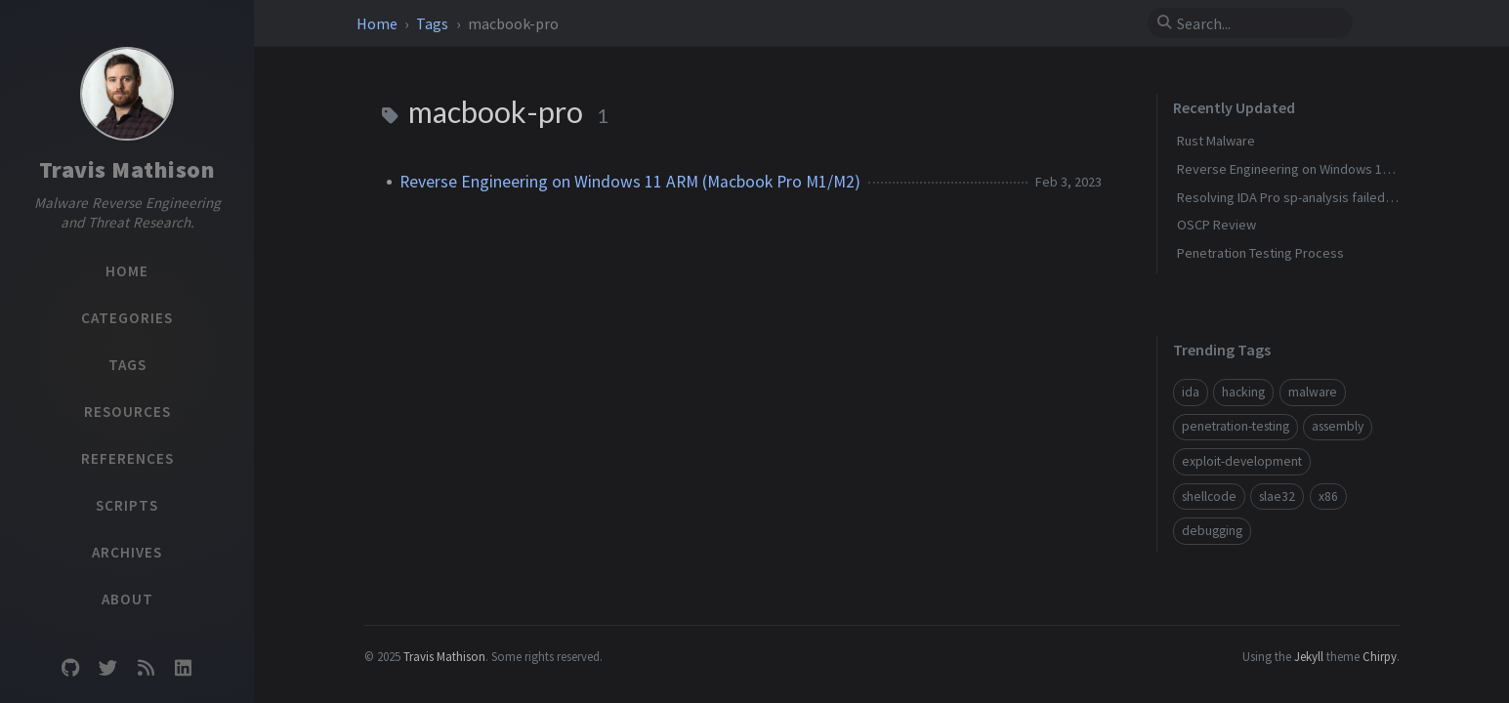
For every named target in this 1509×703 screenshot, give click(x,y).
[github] (70, 668)
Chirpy (1379, 656)
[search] (1258, 23)
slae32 (1277, 496)
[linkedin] (182, 668)
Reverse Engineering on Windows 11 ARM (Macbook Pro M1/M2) (629, 181)
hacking (1243, 392)
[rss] (145, 668)
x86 (1328, 496)
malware (1312, 392)
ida (1190, 392)
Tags (433, 23)
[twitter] (108, 668)
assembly (1337, 426)
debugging (1212, 530)
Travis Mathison (127, 169)
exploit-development (1242, 461)
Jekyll (1308, 656)
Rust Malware (1216, 140)
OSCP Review (1216, 224)
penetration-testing (1235, 426)
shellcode (1209, 496)
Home (378, 23)
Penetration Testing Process (1260, 253)
